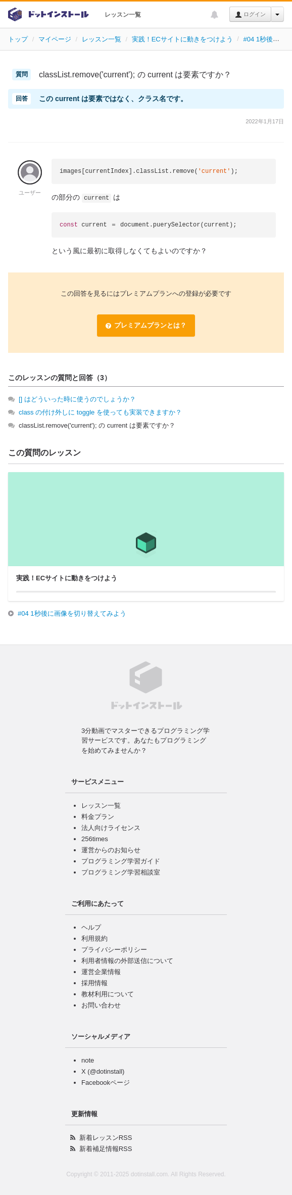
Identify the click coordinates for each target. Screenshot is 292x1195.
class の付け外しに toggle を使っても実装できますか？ (100, 412)
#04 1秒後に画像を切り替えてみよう (72, 613)
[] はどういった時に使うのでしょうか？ (77, 399)
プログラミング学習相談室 (120, 872)
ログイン (250, 14)
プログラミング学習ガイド (120, 861)
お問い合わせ (101, 1005)
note (87, 1060)
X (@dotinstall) (102, 1071)
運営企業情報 (101, 972)
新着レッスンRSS (105, 1137)
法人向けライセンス (110, 828)
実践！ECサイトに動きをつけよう (182, 39)
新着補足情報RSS (105, 1149)
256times (94, 839)
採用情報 (94, 983)
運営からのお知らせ (110, 850)
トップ (18, 39)
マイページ (54, 39)
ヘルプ (91, 927)
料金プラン (97, 816)
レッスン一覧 (123, 14)
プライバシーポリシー (114, 949)
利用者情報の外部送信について (127, 960)
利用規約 (94, 938)
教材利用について (107, 994)
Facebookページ (105, 1082)
